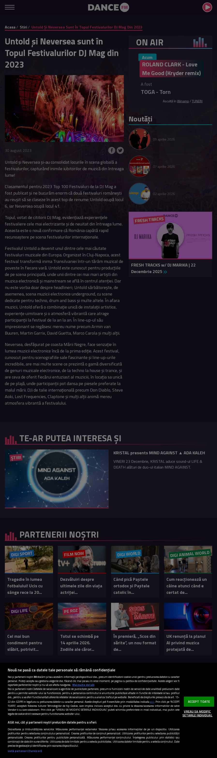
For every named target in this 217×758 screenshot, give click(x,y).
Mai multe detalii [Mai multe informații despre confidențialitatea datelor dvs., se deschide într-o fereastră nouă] (83, 685)
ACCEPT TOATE (199, 701)
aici (152, 701)
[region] (108, 710)
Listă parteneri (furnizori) (25, 751)
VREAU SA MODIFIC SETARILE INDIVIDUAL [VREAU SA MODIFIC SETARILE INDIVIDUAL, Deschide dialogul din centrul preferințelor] (197, 713)
